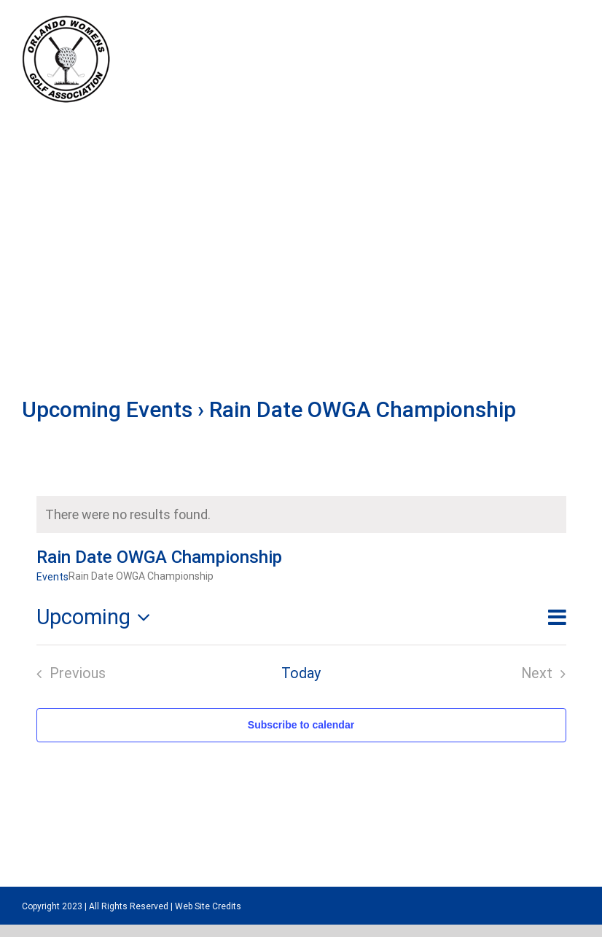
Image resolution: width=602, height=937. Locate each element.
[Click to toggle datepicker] (97, 617)
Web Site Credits (208, 906)
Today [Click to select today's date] (301, 673)
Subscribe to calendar (301, 725)
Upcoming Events (107, 409)
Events (52, 577)
